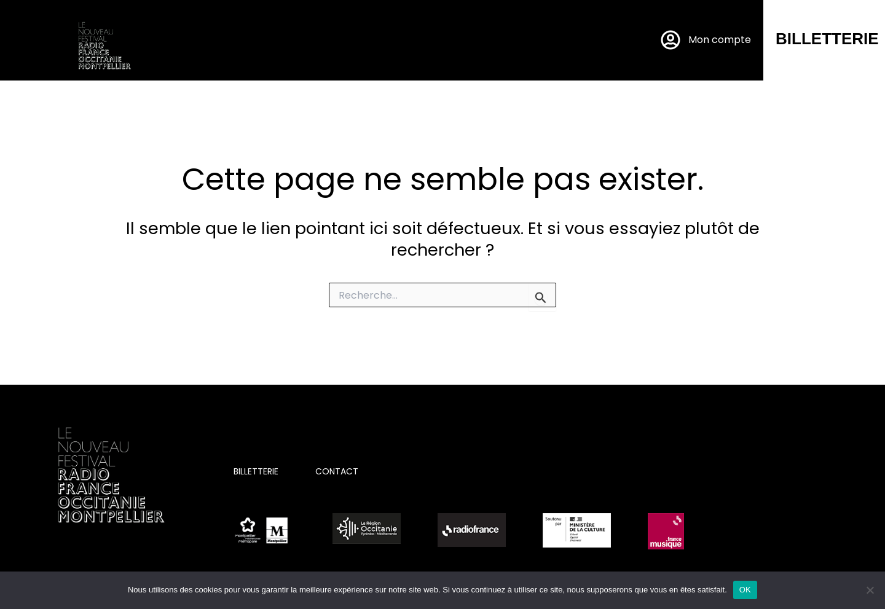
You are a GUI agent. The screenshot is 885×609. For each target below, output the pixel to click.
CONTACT (336, 471)
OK (745, 589)
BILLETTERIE (827, 38)
